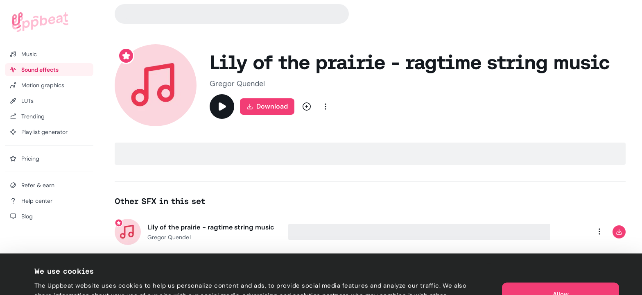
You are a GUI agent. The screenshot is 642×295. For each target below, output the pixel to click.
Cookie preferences (64, 279)
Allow (561, 254)
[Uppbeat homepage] (40, 22)
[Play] (222, 106)
